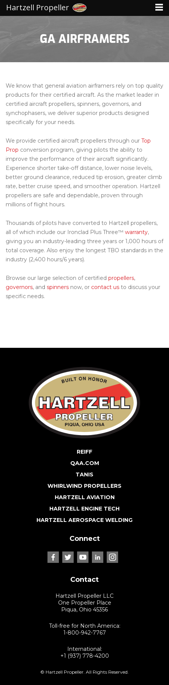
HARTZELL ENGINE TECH (84, 508)
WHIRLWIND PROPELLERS (84, 485)
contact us (105, 287)
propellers (121, 278)
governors (19, 287)
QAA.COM (84, 463)
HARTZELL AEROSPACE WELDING (84, 520)
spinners (58, 287)
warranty (136, 232)
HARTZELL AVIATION (85, 497)
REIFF (84, 451)
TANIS (84, 474)
